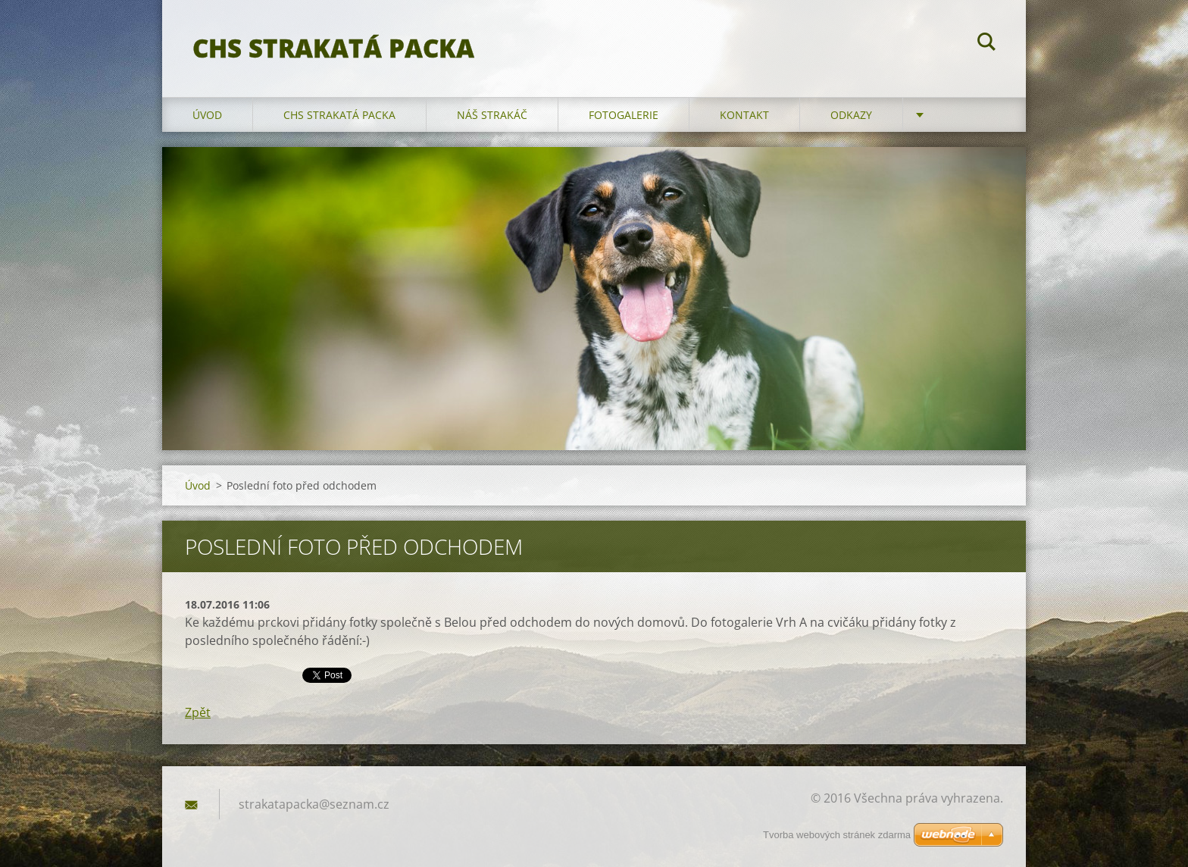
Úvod (207, 115)
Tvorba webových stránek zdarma (837, 834)
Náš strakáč (492, 115)
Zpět (198, 712)
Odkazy (851, 115)
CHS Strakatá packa (339, 115)
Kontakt (744, 115)
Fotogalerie (623, 115)
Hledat (986, 44)
